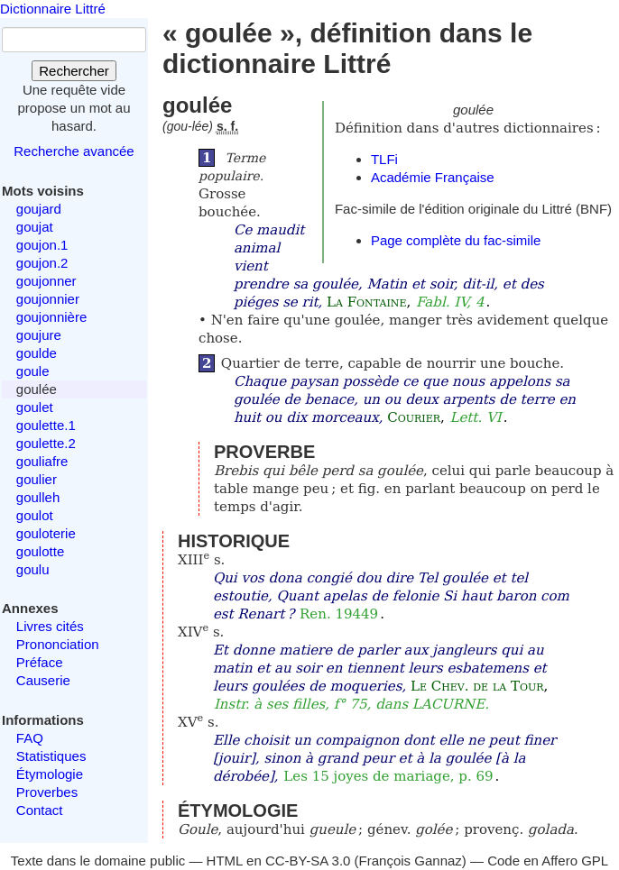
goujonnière (51, 317)
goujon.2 (42, 262)
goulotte (40, 551)
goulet (34, 407)
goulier (36, 479)
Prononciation (57, 644)
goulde (36, 353)
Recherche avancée (74, 151)
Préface (39, 662)
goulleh (38, 497)
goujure (38, 335)
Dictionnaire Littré (53, 8)
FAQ (29, 738)
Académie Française (432, 177)
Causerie (43, 680)
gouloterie (46, 533)
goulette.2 (46, 443)
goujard (38, 208)
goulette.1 (46, 425)
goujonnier (47, 299)
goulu (33, 569)
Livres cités (50, 626)
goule (33, 371)
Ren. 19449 (339, 614)
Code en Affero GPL (547, 860)
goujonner (46, 280)
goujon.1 (42, 244)
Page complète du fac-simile (455, 240)
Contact (39, 810)
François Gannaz (410, 860)
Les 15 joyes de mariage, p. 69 (388, 776)
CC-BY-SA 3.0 (308, 860)
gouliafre (42, 461)
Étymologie (49, 774)
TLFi (384, 159)
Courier (413, 417)
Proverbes (47, 792)
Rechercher (74, 70)
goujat (34, 226)
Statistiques (51, 756)
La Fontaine (366, 302)
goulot (34, 515)
